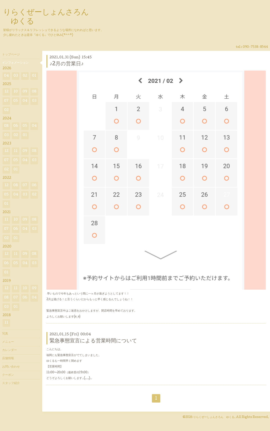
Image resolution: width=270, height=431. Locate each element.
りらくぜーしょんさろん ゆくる (213, 417)
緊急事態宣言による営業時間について (93, 341)
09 (25, 92)
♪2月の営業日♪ (67, 64)
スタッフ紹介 (11, 383)
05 (15, 101)
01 (34, 76)
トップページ (11, 54)
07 (6, 101)
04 (6, 76)
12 (6, 92)
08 (34, 92)
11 (16, 151)
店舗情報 (8, 358)
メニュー (8, 342)
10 (16, 92)
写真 (5, 334)
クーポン (8, 375)
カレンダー (9, 350)
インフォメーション (15, 63)
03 (16, 76)
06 (15, 126)
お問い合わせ (11, 367)
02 (25, 76)
